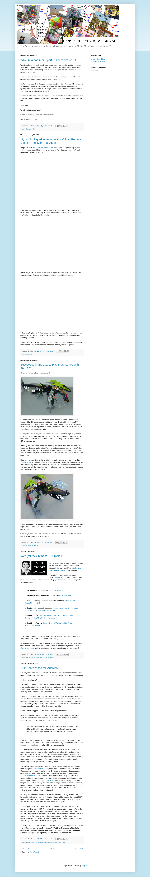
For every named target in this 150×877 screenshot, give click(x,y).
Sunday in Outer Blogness (30, 776)
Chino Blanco (50, 780)
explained (54, 720)
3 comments (48, 542)
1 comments (49, 351)
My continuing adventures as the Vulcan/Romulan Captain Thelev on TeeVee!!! (51, 141)
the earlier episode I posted (43, 148)
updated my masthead (29, 745)
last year (39, 673)
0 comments (49, 654)
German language (37, 842)
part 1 (32, 65)
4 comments (48, 839)
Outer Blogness (49, 657)
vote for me (59, 578)
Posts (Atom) (34, 852)
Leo (27, 129)
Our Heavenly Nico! (56, 590)
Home (52, 848)
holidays (50, 842)
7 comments (48, 126)
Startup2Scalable (99, 62)
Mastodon (94, 71)
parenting (32, 129)
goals (28, 545)
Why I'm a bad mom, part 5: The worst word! (48, 60)
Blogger (84, 866)
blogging (29, 657)
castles (53, 465)
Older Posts (79, 848)
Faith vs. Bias (66, 595)
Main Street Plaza (27, 648)
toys (38, 545)
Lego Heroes (26, 462)
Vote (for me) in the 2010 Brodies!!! (42, 556)
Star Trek (29, 354)
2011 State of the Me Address (39, 668)
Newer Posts (25, 848)
